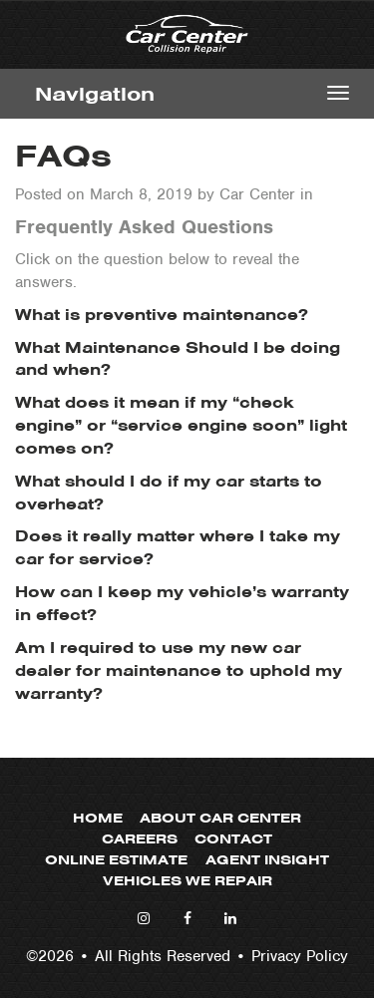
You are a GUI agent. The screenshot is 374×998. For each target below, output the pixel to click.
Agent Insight (267, 859)
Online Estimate (116, 859)
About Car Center (220, 818)
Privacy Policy (299, 956)
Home (98, 818)
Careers (140, 839)
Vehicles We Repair (187, 880)
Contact (233, 839)
